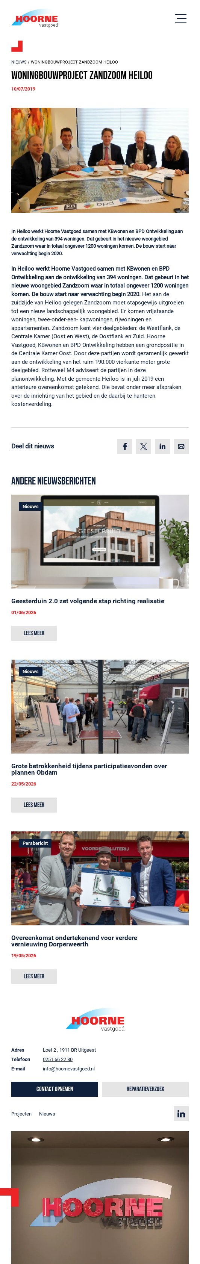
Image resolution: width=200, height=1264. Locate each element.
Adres (17, 1050)
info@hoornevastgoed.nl (69, 1069)
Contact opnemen (54, 1089)
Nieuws (19, 62)
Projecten (21, 1114)
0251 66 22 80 (58, 1059)
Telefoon (20, 1059)
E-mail (18, 1069)
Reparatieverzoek (145, 1089)
